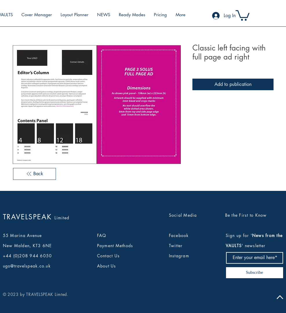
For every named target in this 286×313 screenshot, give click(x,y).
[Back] (34, 174)
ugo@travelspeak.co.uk (27, 266)
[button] (242, 15)
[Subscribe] (254, 272)
